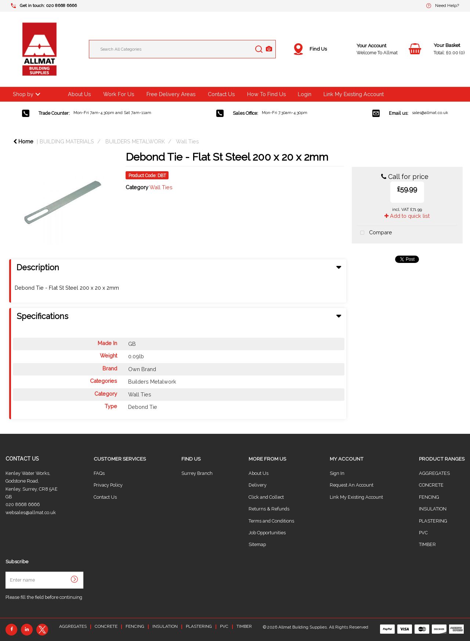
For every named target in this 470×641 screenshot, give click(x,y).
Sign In (337, 473)
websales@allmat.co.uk (31, 512)
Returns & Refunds (269, 509)
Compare (374, 233)
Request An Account (351, 485)
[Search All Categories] (182, 49)
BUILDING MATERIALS (67, 141)
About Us (79, 94)
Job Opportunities (267, 532)
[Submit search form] (259, 49)
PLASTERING (433, 521)
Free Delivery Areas (171, 94)
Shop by (23, 94)
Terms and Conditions (271, 521)
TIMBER (427, 544)
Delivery (258, 485)
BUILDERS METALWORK (135, 141)
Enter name (7, 571)
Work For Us (118, 94)
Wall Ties (187, 141)
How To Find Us (266, 94)
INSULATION (432, 509)
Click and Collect (266, 497)
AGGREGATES (434, 473)
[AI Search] (269, 49)
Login (304, 94)
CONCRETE (431, 485)
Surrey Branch (197, 473)
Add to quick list (407, 216)
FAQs (99, 473)
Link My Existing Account (353, 94)
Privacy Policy (108, 485)
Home (23, 141)
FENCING (429, 497)
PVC (423, 532)
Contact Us (221, 94)
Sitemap (257, 544)
